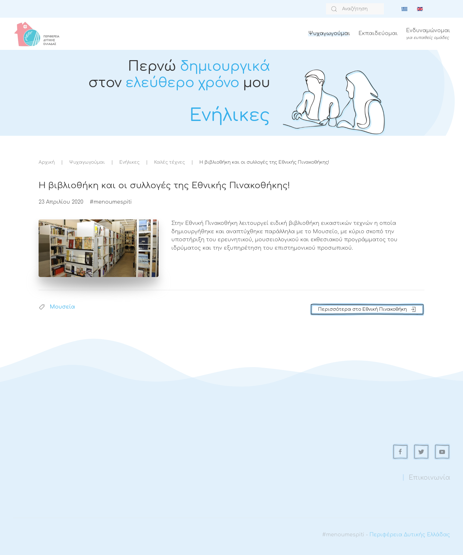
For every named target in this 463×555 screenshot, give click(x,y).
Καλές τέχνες (169, 162)
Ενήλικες (129, 162)
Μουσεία (62, 307)
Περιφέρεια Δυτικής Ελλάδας (409, 535)
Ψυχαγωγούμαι (329, 33)
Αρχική (47, 162)
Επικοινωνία (429, 477)
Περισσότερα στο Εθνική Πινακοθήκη (367, 309)
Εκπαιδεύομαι (378, 33)
